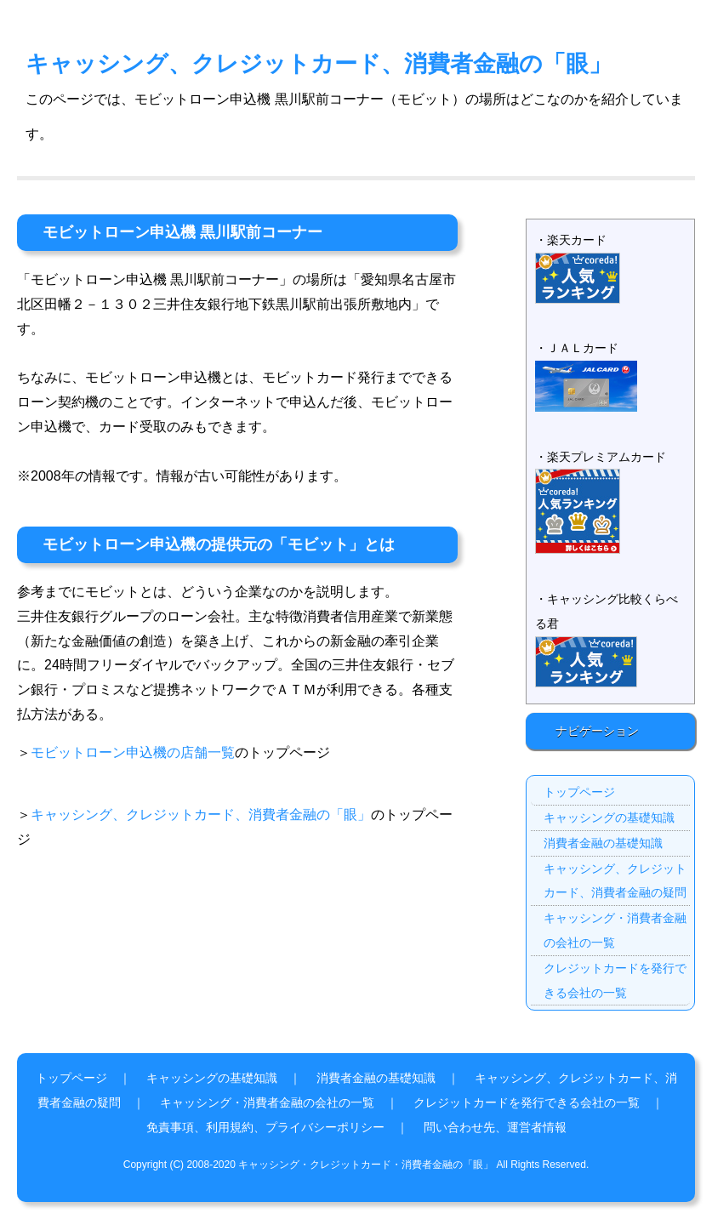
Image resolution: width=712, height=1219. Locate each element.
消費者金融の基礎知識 (603, 843)
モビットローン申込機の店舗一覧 (133, 752)
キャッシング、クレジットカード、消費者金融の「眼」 (319, 63)
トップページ (579, 792)
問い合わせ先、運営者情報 (495, 1127)
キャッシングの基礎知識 (609, 817)
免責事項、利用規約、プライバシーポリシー (265, 1127)
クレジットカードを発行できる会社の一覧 (615, 980)
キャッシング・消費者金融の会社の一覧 (615, 930)
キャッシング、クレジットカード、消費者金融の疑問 (615, 881)
